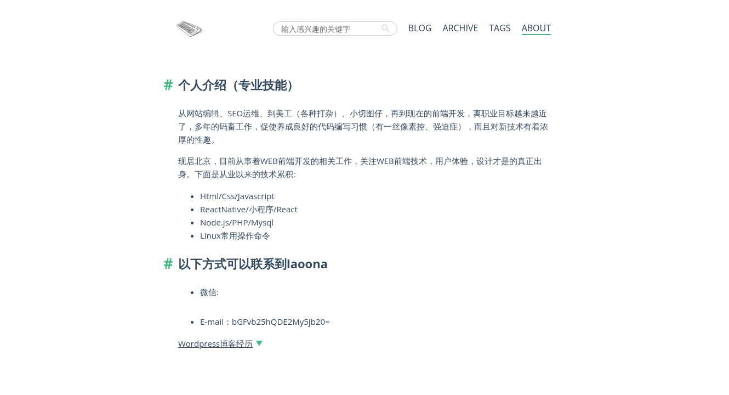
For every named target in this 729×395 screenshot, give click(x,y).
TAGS (499, 28)
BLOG (420, 28)
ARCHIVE (461, 28)
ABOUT (536, 28)
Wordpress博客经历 (215, 343)
